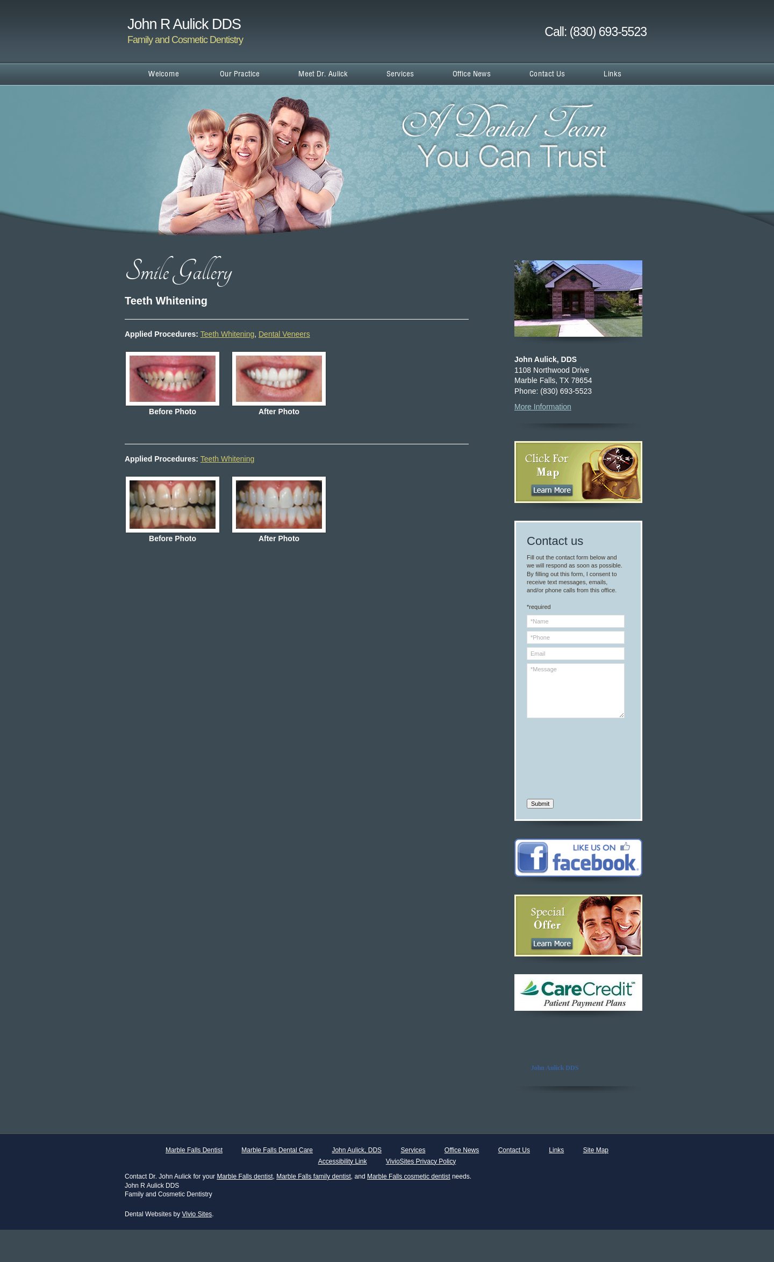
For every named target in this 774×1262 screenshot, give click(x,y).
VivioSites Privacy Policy (421, 1161)
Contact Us (514, 1150)
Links (556, 1150)
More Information (542, 406)
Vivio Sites (197, 1214)
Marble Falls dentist (245, 1176)
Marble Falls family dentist (313, 1176)
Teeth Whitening (227, 334)
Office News (462, 1150)
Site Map (595, 1150)
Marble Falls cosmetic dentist (408, 1176)
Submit (540, 803)
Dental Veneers (284, 334)
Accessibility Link (342, 1161)
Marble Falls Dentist (194, 1150)
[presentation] (571, 760)
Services (412, 1150)
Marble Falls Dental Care (277, 1150)
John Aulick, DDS (357, 1150)
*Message (576, 690)
